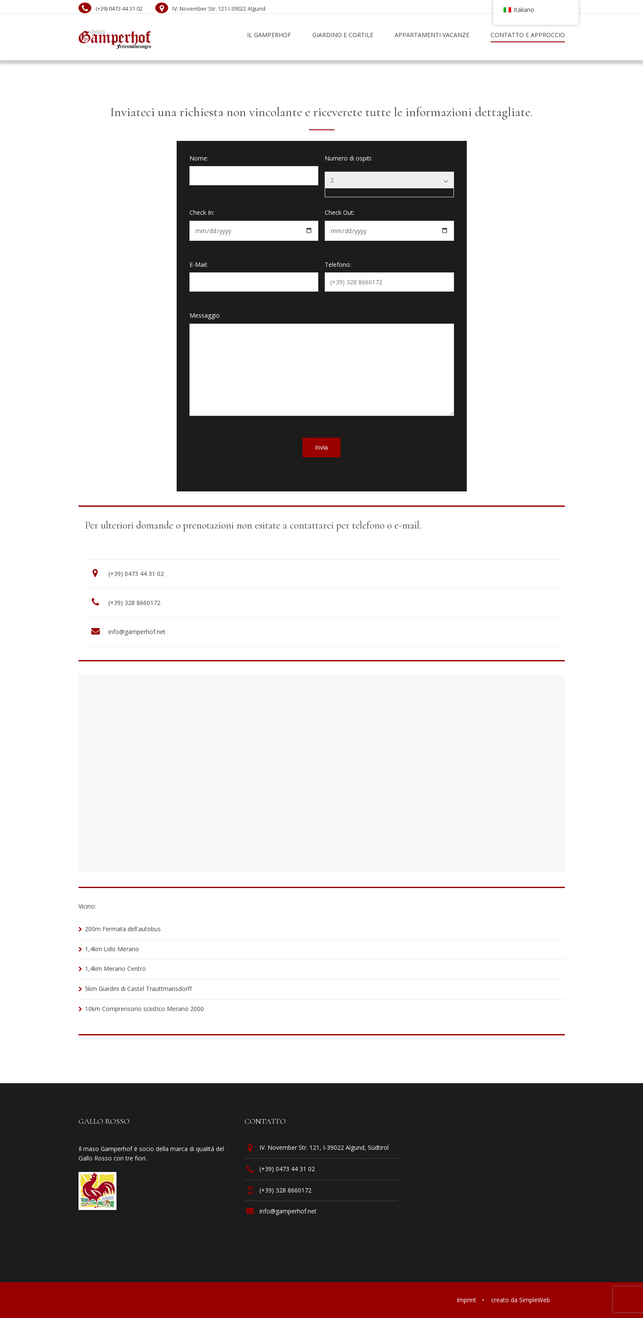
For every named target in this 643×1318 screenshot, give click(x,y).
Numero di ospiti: (348, 158)
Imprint (466, 1300)
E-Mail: (198, 264)
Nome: (198, 158)
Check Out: (340, 212)
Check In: (201, 212)
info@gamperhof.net (137, 632)
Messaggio (204, 315)
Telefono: (338, 264)
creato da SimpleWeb (520, 1300)
